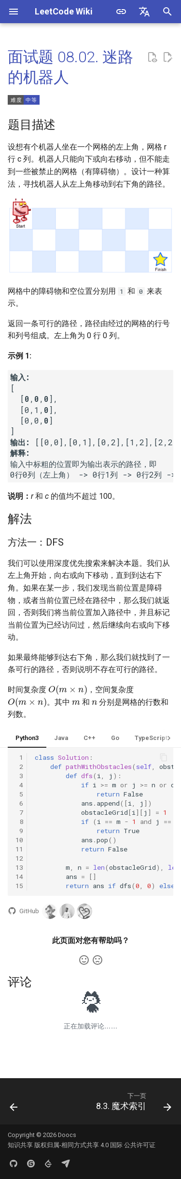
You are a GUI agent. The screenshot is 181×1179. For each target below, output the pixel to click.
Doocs (67, 1134)
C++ (90, 737)
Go (115, 737)
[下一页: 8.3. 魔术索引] (132, 1104)
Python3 (27, 737)
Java (61, 737)
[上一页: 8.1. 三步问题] (14, 1104)
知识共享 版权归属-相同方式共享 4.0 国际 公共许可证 (81, 1145)
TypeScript (151, 737)
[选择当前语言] (144, 11)
